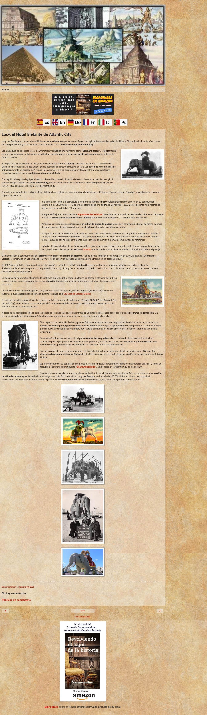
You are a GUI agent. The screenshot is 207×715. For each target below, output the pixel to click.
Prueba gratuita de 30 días (104, 707)
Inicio (82, 611)
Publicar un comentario (16, 599)
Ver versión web (83, 616)
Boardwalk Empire (86, 366)
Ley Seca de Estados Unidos (77, 293)
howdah (87, 249)
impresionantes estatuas (90, 214)
